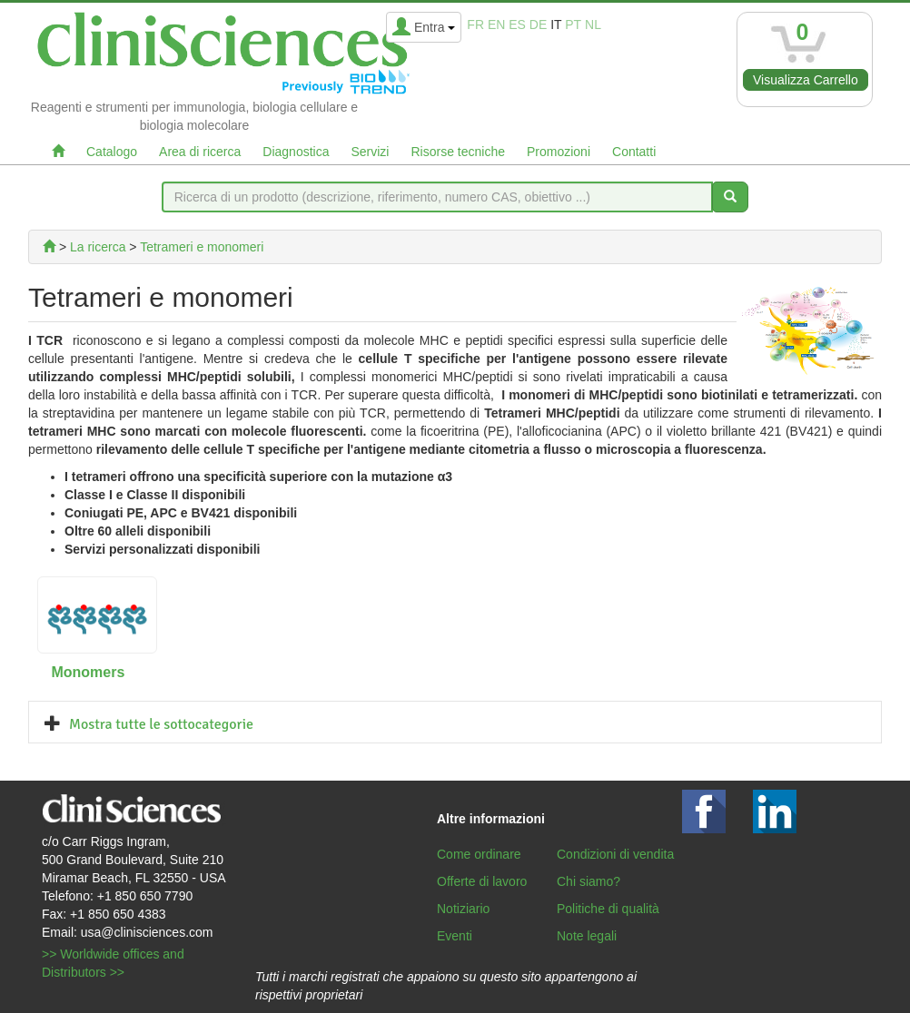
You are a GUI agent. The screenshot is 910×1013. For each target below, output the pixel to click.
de (538, 24)
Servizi (370, 151)
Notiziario (463, 908)
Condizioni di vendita (615, 854)
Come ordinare (479, 854)
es (517, 24)
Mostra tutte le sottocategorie (161, 724)
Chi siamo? (588, 881)
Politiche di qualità (608, 908)
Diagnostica (295, 151)
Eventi (454, 936)
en (496, 24)
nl (593, 24)
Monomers (87, 672)
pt (573, 24)
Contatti (634, 151)
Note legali (587, 936)
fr (475, 24)
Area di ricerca (200, 151)
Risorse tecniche (457, 151)
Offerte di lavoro (482, 881)
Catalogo (111, 151)
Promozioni (558, 151)
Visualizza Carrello (805, 80)
